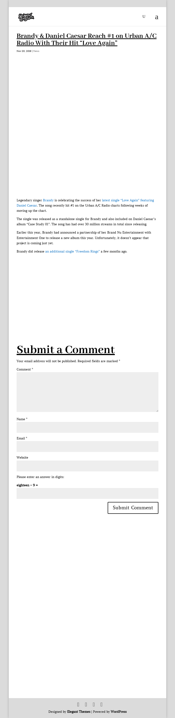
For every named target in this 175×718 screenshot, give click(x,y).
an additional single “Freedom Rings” (72, 251)
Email (22, 438)
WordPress (119, 712)
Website (22, 458)
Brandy (48, 200)
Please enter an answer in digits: (40, 477)
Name (22, 419)
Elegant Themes (78, 712)
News (36, 51)
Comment (25, 369)
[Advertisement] (96, 287)
